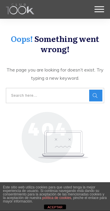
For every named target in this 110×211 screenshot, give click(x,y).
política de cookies (56, 198)
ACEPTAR (55, 207)
